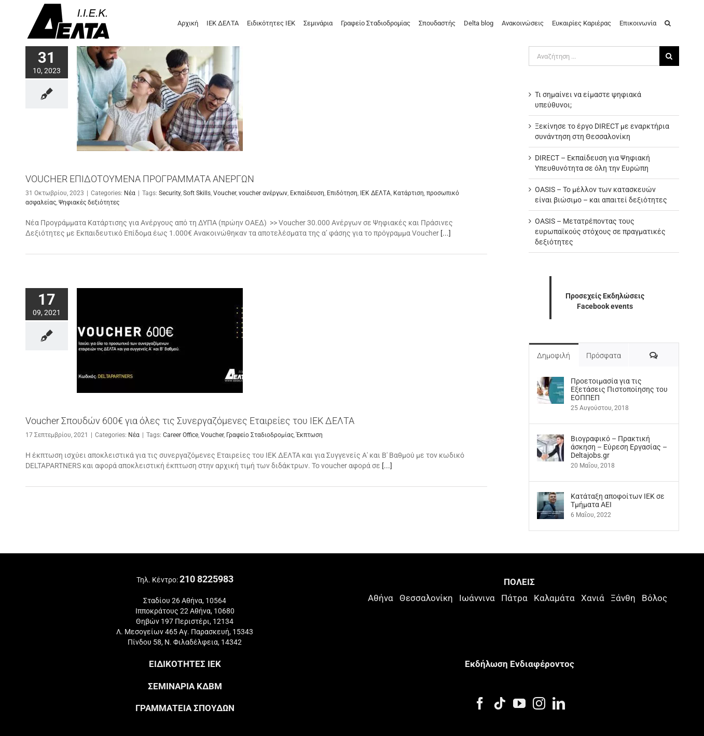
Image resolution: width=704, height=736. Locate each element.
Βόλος (654, 598)
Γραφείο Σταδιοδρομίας (260, 435)
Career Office (180, 435)
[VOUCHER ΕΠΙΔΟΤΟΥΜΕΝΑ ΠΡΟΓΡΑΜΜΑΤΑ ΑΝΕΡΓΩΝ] (160, 98)
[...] (445, 233)
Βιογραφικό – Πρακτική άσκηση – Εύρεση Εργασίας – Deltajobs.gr (619, 446)
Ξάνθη (623, 598)
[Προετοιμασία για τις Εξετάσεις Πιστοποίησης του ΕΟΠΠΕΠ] (550, 382)
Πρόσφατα (603, 355)
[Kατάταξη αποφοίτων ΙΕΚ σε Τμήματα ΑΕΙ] (550, 497)
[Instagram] (539, 703)
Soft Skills (197, 193)
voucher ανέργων (263, 193)
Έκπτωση (309, 435)
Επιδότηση (342, 193)
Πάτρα (514, 598)
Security (170, 193)
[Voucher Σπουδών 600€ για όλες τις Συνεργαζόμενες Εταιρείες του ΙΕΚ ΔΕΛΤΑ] (160, 340)
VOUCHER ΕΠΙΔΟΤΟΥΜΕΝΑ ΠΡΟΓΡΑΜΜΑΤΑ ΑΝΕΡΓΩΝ (139, 178)
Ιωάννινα (477, 598)
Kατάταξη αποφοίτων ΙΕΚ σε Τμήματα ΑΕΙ (618, 500)
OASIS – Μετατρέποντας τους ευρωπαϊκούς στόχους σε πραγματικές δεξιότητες (600, 231)
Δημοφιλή (553, 355)
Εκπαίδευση (307, 193)
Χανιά (592, 598)
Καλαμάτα (554, 598)
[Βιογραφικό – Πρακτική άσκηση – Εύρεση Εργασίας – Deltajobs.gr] (550, 439)
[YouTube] (519, 703)
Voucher (224, 193)
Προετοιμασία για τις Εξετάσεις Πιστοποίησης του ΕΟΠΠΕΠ (619, 389)
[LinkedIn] (559, 703)
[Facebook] (480, 703)
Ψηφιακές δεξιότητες (89, 202)
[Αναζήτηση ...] (594, 56)
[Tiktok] (499, 703)
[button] (668, 22)
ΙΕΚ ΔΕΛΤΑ (375, 193)
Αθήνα (380, 598)
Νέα (129, 193)
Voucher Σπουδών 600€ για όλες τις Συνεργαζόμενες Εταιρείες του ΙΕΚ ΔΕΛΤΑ (189, 420)
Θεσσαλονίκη (426, 598)
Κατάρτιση (408, 193)
